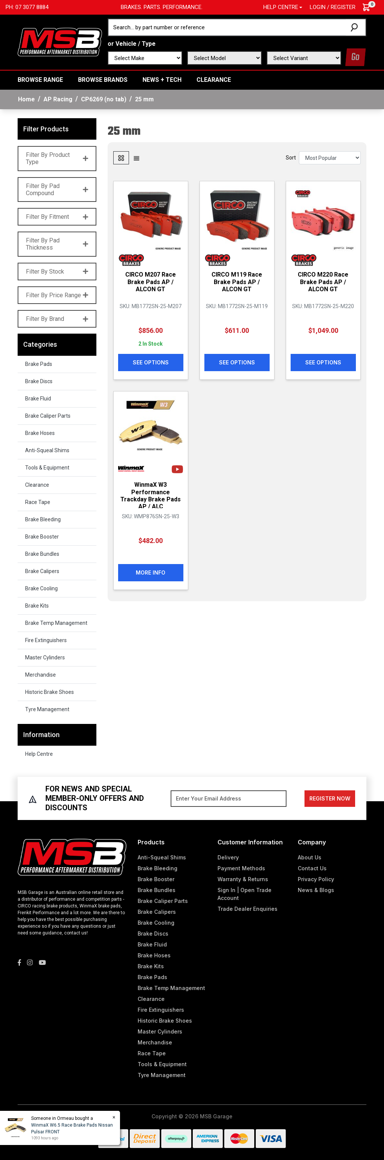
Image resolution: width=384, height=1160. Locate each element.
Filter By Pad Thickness (57, 244)
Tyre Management (47, 709)
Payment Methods (241, 868)
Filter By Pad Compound (57, 189)
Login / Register (333, 7)
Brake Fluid (38, 399)
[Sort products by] (330, 157)
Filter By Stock (57, 271)
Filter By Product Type (57, 158)
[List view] (136, 157)
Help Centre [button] (280, 7)
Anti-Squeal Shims (47, 450)
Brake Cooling (41, 588)
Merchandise (40, 675)
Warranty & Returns (243, 879)
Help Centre (39, 754)
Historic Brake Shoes (49, 692)
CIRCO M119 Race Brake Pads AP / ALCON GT (237, 281)
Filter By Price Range (57, 295)
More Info (150, 572)
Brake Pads (38, 364)
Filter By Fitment (57, 216)
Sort (291, 158)
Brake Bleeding (43, 519)
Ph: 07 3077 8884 (27, 7)
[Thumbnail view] (121, 157)
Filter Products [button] (46, 129)
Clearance (213, 79)
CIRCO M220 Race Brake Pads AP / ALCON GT (323, 281)
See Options (151, 362)
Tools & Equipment (47, 468)
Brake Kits (37, 606)
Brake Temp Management (56, 623)
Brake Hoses (40, 433)
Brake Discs (38, 381)
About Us (309, 857)
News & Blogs (316, 890)
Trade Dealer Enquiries (248, 909)
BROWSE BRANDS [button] (103, 79)
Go (355, 57)
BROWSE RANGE (40, 79)
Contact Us (312, 868)
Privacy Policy (316, 879)
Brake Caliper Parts (47, 416)
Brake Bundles (42, 554)
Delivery (228, 857)
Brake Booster (42, 537)
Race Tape (37, 502)
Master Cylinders (45, 657)
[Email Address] (228, 798)
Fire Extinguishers (46, 640)
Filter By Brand (57, 318)
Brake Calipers (42, 571)
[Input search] (227, 27)
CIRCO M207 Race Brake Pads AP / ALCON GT (150, 281)
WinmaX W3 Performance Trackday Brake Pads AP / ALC (150, 495)
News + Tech (162, 79)
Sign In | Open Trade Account (245, 894)
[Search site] (356, 27)
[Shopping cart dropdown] (370, 7)
